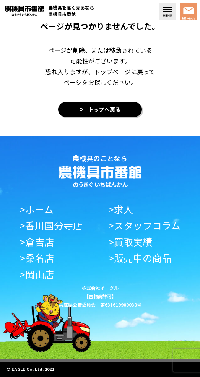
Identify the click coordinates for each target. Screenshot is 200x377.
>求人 (121, 209)
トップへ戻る (104, 109)
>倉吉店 (37, 242)
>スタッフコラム (144, 225)
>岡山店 (37, 274)
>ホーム (37, 209)
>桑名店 (37, 258)
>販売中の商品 (140, 258)
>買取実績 (130, 242)
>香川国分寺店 (51, 225)
